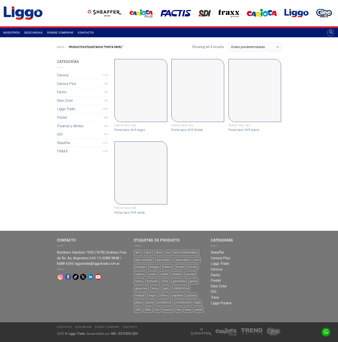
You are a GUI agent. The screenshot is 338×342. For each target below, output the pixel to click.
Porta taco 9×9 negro (129, 130)
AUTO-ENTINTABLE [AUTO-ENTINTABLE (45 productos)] (186, 252)
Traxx (215, 297)
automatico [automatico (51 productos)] (164, 259)
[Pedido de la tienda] (254, 47)
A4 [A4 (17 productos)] (168, 252)
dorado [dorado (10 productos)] (177, 274)
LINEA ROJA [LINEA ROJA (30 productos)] (181, 288)
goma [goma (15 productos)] (193, 281)
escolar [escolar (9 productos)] (190, 274)
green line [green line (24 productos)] (141, 288)
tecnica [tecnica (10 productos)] (168, 309)
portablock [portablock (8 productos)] (164, 302)
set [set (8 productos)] (157, 309)
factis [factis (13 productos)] (138, 281)
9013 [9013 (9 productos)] (159, 252)
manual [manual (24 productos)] (139, 295)
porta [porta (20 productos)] (149, 302)
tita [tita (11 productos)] (179, 309)
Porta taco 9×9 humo (244, 130)
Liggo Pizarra (221, 303)
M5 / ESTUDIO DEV (124, 334)
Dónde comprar (60, 32)
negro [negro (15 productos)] (152, 295)
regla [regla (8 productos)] (197, 302)
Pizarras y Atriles (70, 126)
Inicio (61, 47)
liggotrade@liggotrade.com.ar (97, 263)
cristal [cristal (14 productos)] (164, 274)
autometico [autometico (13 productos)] (182, 259)
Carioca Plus (66, 84)
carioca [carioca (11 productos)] (140, 274)
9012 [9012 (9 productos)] (148, 252)
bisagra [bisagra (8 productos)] (154, 267)
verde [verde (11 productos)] (198, 309)
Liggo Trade (66, 109)
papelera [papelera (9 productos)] (177, 295)
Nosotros (11, 32)
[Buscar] (330, 32)
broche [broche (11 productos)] (192, 267)
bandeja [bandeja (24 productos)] (140, 267)
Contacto (86, 32)
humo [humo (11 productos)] (155, 288)
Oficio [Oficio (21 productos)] (164, 295)
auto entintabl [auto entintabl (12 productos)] (144, 259)
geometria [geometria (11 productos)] (179, 281)
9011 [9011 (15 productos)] (138, 252)
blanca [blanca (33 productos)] (168, 267)
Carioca (62, 75)
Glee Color (65, 100)
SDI (60, 134)
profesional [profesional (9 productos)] (182, 302)
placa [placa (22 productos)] (138, 302)
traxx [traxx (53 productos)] (188, 309)
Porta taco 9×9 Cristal (187, 130)
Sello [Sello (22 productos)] (148, 309)
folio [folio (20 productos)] (165, 281)
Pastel (62, 117)
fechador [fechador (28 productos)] (152, 281)
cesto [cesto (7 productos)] (152, 274)
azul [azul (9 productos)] (196, 259)
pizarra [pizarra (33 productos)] (191, 295)
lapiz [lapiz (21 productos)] (166, 288)
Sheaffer (63, 143)
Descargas (33, 32)
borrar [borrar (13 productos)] (180, 267)
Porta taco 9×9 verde (129, 213)
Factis (61, 92)
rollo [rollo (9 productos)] (138, 309)
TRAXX (62, 151)
